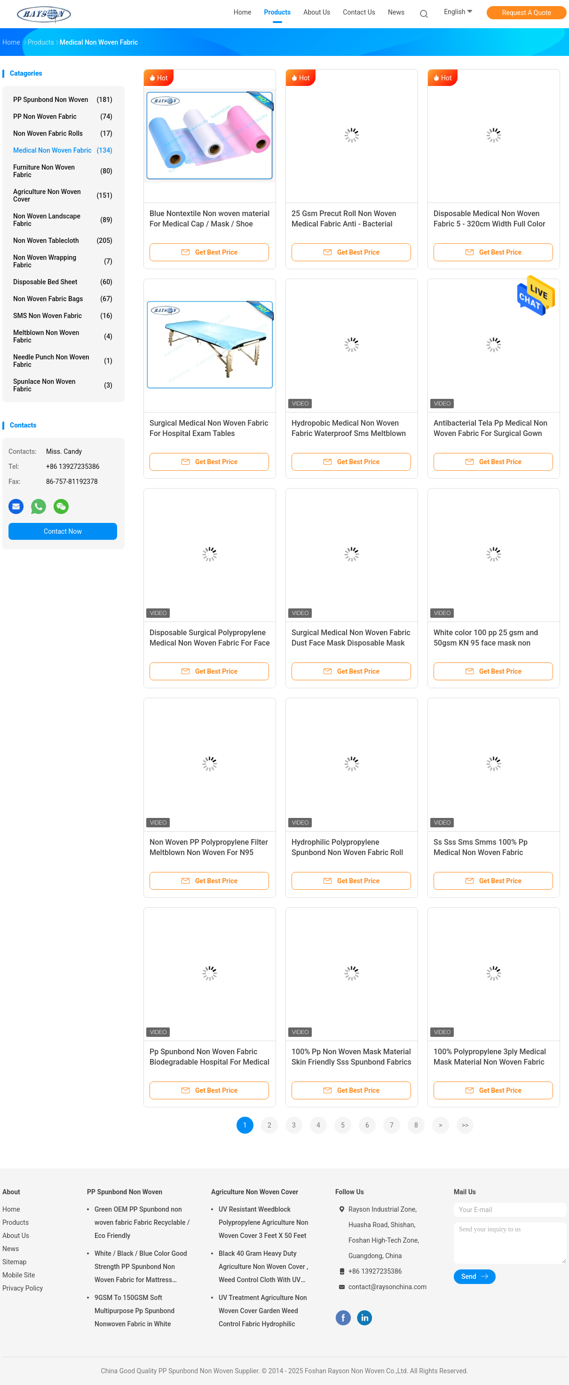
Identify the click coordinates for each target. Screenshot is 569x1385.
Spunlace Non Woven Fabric (62, 385)
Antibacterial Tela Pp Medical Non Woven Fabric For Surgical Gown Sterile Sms (490, 433)
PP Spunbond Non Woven (62, 99)
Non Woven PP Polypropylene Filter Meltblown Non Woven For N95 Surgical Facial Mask (209, 852)
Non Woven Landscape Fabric (62, 219)
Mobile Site (18, 1275)
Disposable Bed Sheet (62, 282)
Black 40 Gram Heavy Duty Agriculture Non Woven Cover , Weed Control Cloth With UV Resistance (263, 1268)
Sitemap (14, 1262)
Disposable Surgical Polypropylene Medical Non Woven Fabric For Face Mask (210, 643)
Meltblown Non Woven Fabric (62, 336)
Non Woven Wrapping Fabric (62, 261)
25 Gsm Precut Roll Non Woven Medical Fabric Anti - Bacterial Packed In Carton (344, 224)
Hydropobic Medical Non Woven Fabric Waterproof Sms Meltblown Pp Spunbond (349, 433)
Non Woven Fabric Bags (62, 298)
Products (15, 1222)
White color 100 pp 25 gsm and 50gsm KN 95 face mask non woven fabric (486, 643)
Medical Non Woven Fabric (62, 150)
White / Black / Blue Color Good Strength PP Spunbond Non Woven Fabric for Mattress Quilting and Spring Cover (141, 1268)
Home (11, 1209)
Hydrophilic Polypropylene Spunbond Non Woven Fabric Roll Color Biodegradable (347, 852)
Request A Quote (526, 12)
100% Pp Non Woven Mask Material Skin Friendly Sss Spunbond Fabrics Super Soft (351, 1062)
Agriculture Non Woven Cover (62, 195)
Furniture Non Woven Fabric (62, 171)
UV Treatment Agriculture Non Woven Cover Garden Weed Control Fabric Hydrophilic (263, 1311)
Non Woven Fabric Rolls (62, 133)
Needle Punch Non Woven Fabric (62, 360)
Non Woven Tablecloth (62, 240)
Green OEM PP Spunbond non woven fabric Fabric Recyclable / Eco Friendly (142, 1222)
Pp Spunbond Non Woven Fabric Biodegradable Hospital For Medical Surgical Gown (209, 1062)
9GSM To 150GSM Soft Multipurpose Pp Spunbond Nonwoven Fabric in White (134, 1311)
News (10, 1249)
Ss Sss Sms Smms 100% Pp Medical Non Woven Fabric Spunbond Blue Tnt (481, 852)
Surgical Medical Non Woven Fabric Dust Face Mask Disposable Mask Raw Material (351, 643)
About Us (15, 1235)
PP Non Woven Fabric (62, 116)
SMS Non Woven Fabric (62, 315)
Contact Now (63, 531)
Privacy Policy (22, 1288)
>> (465, 1125)
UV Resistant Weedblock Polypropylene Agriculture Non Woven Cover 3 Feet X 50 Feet (263, 1222)
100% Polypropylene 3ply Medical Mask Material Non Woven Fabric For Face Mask (490, 1062)
